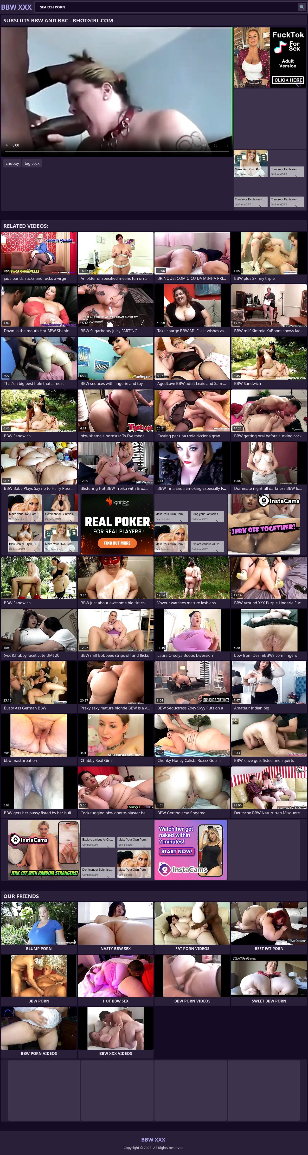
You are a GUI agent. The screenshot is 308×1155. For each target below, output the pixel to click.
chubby (12, 163)
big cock (32, 163)
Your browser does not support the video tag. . (117, 91)
